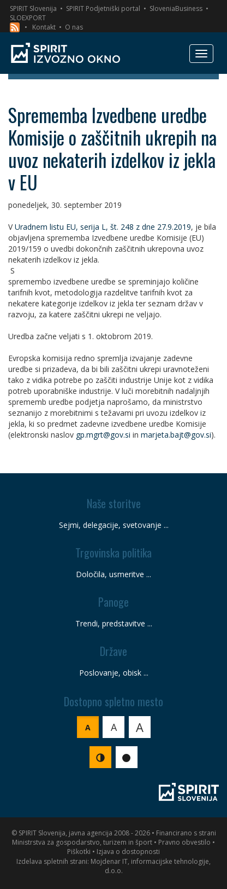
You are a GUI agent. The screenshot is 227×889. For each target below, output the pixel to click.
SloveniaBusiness (176, 8)
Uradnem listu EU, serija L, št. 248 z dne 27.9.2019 (103, 227)
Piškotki (79, 851)
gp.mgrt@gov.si (103, 434)
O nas (74, 27)
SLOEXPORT (28, 17)
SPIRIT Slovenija (33, 8)
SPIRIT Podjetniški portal (103, 8)
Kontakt (44, 27)
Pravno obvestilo (184, 842)
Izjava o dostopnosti (128, 851)
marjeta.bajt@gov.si (176, 434)
